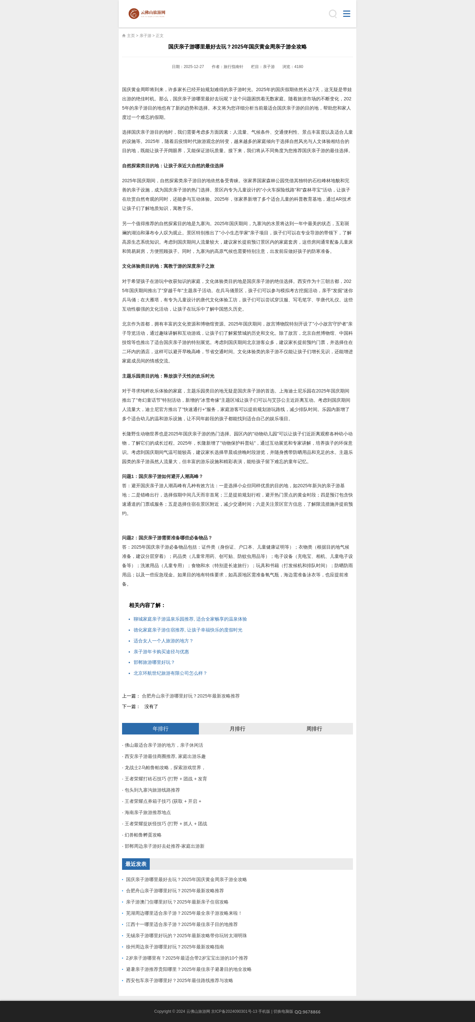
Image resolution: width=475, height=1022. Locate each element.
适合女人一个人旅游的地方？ (164, 640)
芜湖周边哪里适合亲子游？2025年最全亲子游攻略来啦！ (184, 913)
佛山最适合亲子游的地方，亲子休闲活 (164, 745)
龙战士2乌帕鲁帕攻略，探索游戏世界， (165, 767)
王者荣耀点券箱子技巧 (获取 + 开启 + (163, 801)
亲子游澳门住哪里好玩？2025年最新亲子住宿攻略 (177, 901)
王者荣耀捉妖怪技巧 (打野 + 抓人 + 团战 (166, 823)
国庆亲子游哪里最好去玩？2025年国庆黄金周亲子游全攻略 (186, 879)
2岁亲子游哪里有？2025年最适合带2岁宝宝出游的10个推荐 (187, 958)
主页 (131, 35)
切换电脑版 (283, 1011)
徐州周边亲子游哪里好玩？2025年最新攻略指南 (175, 946)
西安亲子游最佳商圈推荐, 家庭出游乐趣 (165, 756)
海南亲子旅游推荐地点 (148, 812)
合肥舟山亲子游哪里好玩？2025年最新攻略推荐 (191, 695)
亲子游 (145, 35)
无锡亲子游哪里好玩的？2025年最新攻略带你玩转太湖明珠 (186, 935)
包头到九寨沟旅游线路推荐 (152, 790)
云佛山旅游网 (149, 13)
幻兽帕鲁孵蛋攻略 (143, 834)
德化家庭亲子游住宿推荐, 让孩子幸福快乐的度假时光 (188, 629)
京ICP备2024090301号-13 (234, 1011)
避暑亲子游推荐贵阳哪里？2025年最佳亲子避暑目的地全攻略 (189, 969)
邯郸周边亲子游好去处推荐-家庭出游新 (165, 846)
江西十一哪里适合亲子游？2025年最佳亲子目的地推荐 (182, 924)
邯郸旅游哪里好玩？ (154, 662)
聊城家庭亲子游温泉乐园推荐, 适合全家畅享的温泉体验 (190, 619)
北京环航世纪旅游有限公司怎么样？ (170, 673)
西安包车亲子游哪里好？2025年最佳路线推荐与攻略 (179, 980)
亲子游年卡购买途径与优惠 (161, 651)
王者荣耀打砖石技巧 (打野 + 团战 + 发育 (166, 778)
